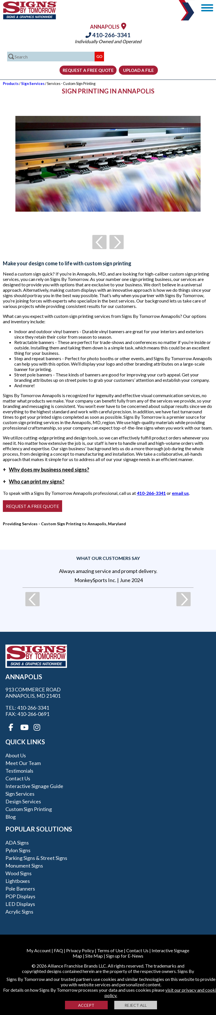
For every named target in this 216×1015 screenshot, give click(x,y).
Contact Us (17, 778)
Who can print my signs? (33, 481)
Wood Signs (18, 873)
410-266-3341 (108, 35)
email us (180, 493)
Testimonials (19, 771)
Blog (10, 817)
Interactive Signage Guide (34, 786)
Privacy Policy (80, 950)
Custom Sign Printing (28, 809)
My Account (39, 950)
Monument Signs (24, 865)
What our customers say (108, 558)
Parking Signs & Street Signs (36, 858)
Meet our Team (23, 763)
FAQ (58, 950)
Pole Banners (20, 888)
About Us (15, 755)
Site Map (94, 955)
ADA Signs (17, 842)
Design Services (23, 801)
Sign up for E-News (124, 955)
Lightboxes (17, 881)
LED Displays (20, 904)
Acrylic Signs (19, 911)
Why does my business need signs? (46, 469)
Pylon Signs (17, 850)
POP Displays (20, 896)
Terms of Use (110, 950)
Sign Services (32, 83)
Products (11, 83)
